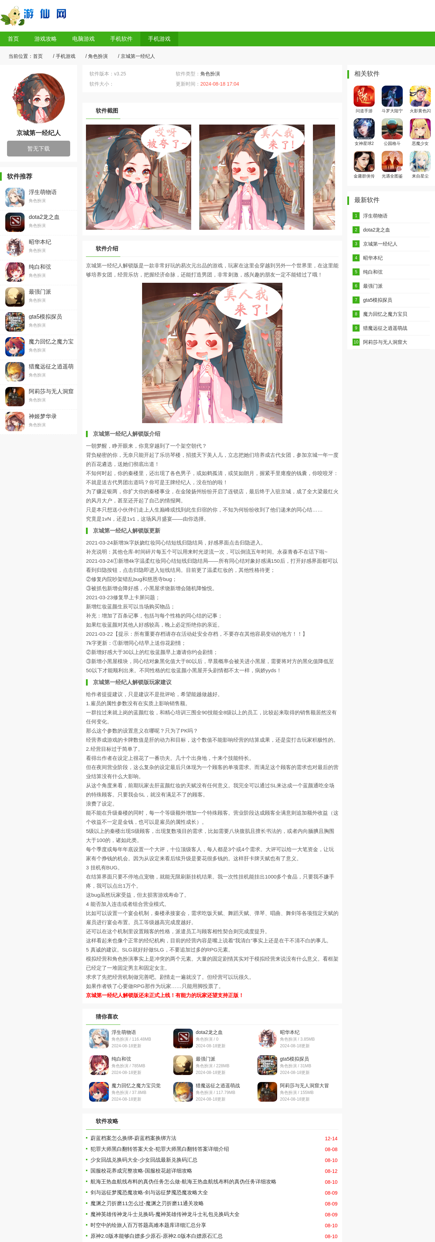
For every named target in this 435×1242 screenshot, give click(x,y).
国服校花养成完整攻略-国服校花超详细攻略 (141, 1171)
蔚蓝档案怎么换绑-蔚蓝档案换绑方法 (133, 1138)
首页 (13, 39)
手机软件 (121, 39)
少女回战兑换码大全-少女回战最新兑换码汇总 (144, 1160)
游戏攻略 (45, 39)
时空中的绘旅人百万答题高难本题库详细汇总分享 (148, 1225)
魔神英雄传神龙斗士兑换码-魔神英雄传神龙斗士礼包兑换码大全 (165, 1214)
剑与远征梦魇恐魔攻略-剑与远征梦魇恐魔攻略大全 (149, 1192)
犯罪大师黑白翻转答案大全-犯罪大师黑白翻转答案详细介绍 (160, 1149)
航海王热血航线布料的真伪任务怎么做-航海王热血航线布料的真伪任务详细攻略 (183, 1181)
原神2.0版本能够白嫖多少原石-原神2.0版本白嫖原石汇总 (157, 1236)
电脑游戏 (83, 39)
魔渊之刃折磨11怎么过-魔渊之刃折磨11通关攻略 (147, 1203)
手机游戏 (159, 39)
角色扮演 (98, 56)
